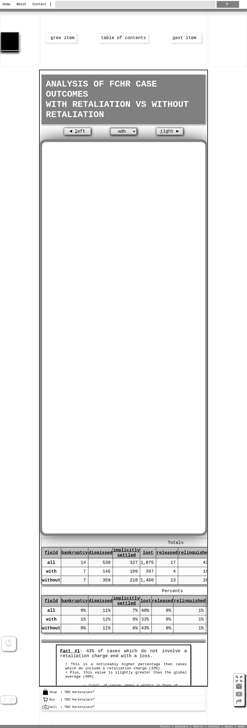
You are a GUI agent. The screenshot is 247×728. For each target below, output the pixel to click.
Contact (39, 4)
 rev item (61, 38)
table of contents (123, 38)
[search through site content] (135, 4)
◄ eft (77, 131)
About (21, 4)
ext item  (186, 38)
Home (6, 4)
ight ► (169, 131)
